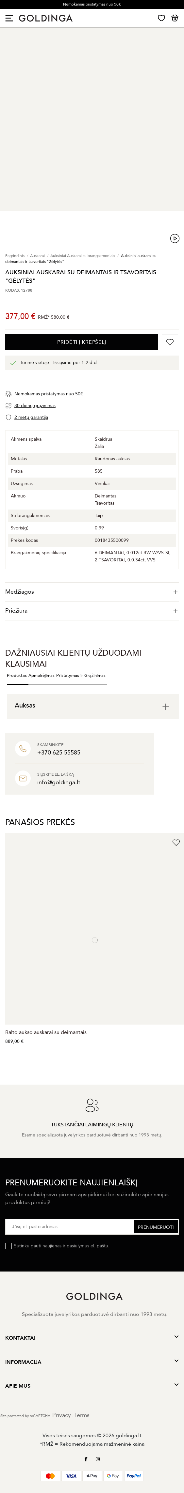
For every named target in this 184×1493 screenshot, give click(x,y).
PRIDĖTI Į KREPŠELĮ (81, 342)
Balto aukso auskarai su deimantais (46, 1032)
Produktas (17, 675)
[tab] (92, 592)
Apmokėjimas (41, 675)
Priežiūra (92, 611)
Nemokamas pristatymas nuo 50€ (92, 4)
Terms (82, 1415)
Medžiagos (92, 592)
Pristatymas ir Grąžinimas (81, 675)
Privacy (61, 1415)
